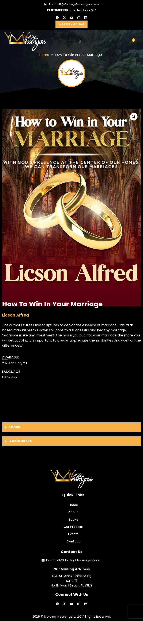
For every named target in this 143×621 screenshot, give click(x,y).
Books (73, 519)
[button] (79, 41)
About (73, 512)
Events (73, 534)
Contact (73, 541)
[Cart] (132, 41)
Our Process (73, 527)
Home (73, 505)
